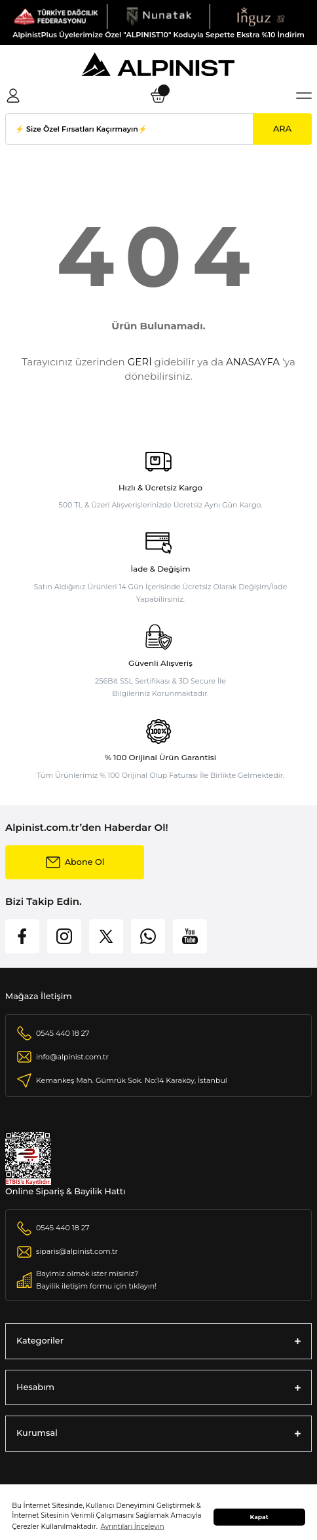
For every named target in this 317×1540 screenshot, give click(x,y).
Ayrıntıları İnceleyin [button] (132, 1526)
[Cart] (158, 95)
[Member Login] (13, 95)
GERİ (140, 362)
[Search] (158, 129)
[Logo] (56, 16)
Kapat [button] (259, 1516)
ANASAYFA (253, 362)
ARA (282, 129)
